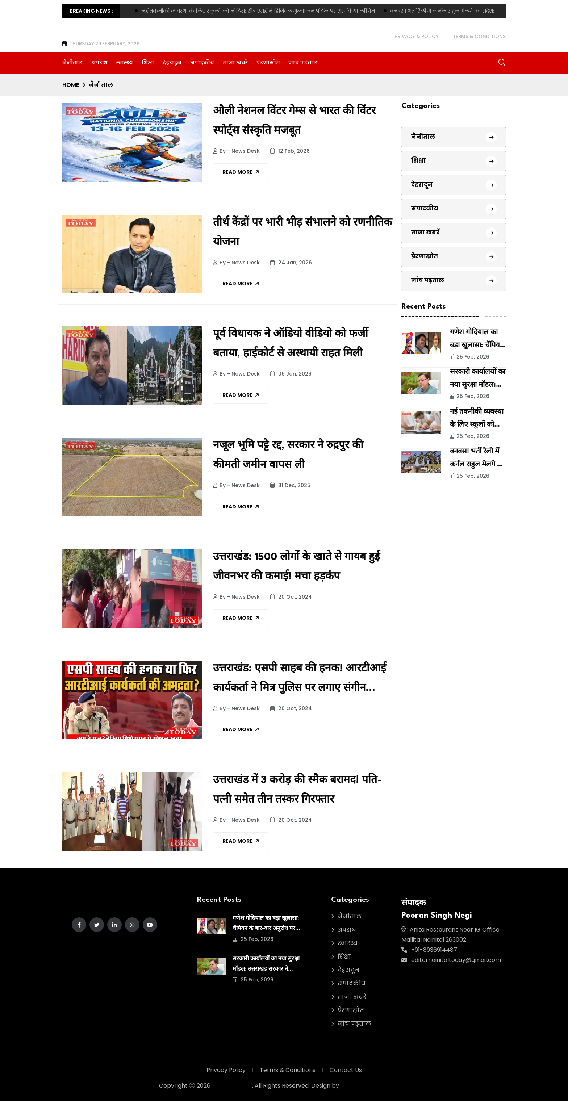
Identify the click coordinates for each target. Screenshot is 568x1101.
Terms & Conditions (479, 36)
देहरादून (172, 62)
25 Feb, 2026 (469, 356)
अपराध (99, 62)
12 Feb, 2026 (290, 151)
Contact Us (346, 1070)
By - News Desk (236, 151)
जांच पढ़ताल (303, 62)
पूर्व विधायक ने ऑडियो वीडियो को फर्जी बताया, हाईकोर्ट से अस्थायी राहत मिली (290, 344)
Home (70, 85)
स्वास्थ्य (124, 62)
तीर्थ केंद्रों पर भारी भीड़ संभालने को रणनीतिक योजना (302, 233)
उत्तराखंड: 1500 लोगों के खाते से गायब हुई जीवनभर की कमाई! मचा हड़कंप (296, 567)
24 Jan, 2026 (291, 262)
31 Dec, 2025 (290, 485)
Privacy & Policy (416, 36)
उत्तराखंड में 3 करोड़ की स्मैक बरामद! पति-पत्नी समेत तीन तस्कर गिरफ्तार (297, 790)
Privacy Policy (226, 1070)
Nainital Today (232, 1085)
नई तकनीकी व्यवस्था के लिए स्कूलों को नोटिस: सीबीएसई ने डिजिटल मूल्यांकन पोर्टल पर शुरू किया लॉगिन (258, 10)
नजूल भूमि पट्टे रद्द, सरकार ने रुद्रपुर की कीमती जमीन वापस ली (288, 455)
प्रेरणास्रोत (268, 62)
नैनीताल (72, 62)
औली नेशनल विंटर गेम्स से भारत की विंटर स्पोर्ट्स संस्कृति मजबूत (294, 121)
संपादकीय (202, 62)
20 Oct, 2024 (291, 596)
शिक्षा (148, 62)
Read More (240, 172)
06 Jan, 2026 (291, 373)
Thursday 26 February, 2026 (104, 43)
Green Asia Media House (375, 1085)
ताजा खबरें (235, 62)
